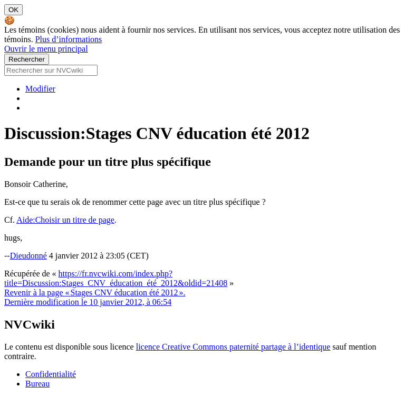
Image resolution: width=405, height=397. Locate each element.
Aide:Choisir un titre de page (65, 219)
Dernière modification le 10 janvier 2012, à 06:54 (87, 301)
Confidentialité (50, 374)
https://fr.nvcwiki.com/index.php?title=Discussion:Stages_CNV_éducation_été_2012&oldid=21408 (115, 278)
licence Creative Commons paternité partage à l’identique (233, 346)
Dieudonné (28, 255)
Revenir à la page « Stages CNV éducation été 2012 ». (95, 292)
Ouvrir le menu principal (46, 48)
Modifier (40, 88)
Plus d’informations (68, 39)
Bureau (37, 383)
